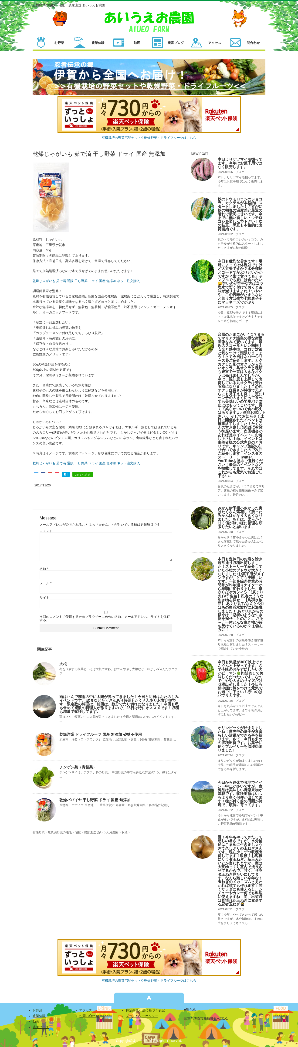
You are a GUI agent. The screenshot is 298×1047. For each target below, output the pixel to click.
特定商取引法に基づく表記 (145, 1010)
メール (45, 583)
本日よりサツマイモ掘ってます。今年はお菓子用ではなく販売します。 (240, 163)
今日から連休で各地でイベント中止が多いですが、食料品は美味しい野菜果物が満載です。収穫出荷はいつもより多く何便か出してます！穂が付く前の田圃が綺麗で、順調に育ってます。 (240, 794)
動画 (36, 1021)
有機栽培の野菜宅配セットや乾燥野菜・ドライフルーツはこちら (149, 138)
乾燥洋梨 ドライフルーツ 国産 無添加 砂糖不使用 (100, 734)
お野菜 (37, 1010)
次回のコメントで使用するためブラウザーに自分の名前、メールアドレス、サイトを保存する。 (105, 618)
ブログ (239, 172)
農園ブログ (41, 1027)
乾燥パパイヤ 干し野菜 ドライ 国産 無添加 (95, 800)
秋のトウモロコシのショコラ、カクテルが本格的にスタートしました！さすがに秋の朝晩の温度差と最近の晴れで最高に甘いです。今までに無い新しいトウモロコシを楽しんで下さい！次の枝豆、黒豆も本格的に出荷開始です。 (240, 214)
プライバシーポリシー (142, 1016)
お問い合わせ (89, 1016)
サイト (44, 597)
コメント (46, 530)
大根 (63, 664)
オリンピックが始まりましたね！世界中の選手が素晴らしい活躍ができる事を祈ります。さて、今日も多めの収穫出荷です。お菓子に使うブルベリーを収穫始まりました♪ (240, 739)
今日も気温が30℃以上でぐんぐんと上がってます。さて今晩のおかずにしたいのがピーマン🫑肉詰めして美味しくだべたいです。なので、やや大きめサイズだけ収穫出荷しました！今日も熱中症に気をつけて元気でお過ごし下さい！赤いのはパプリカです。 (240, 679)
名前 (44, 568)
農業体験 (39, 1016)
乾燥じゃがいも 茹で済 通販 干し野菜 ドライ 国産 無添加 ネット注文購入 (86, 281)
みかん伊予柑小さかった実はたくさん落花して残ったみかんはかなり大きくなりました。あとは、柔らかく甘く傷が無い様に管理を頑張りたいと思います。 (240, 517)
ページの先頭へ (149, 998)
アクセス (85, 1010)
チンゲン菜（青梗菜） (78, 767)
